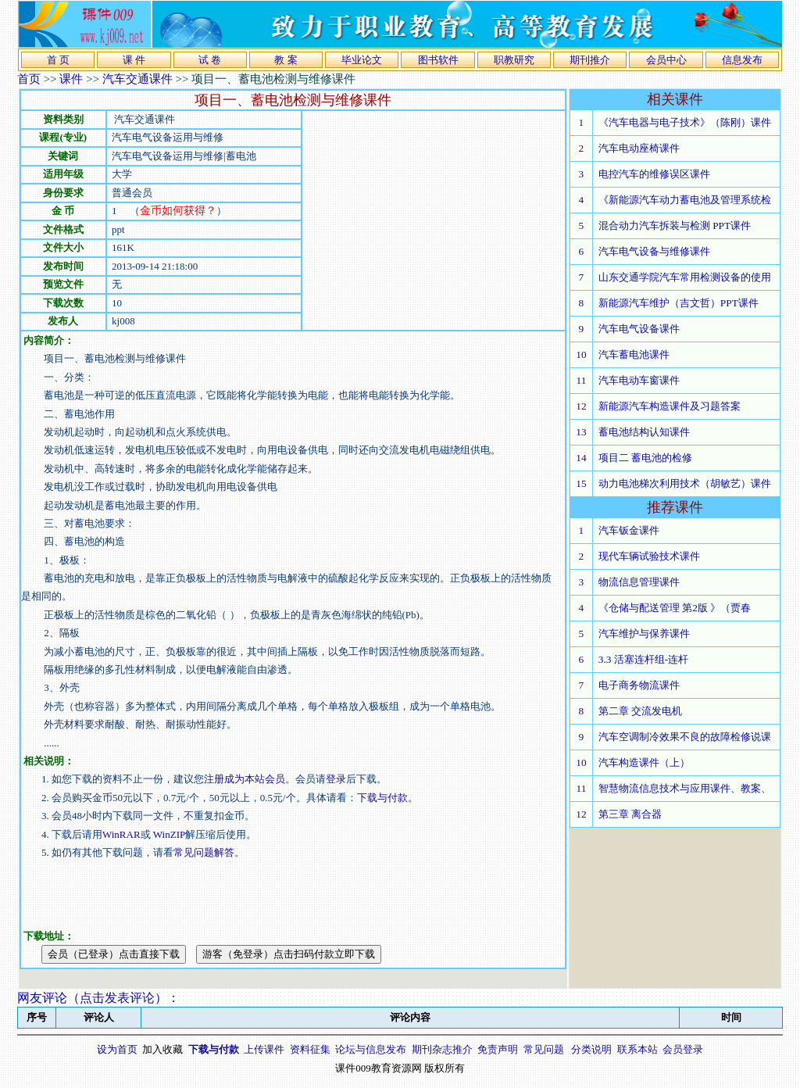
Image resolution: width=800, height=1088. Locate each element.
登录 (336, 779)
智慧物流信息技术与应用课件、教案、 (684, 788)
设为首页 (117, 1049)
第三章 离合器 (630, 814)
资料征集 (310, 1049)
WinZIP (168, 834)
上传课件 (264, 1049)
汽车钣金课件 (628, 530)
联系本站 (637, 1049)
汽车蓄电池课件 (634, 354)
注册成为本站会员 (244, 779)
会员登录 (682, 1049)
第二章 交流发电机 (640, 711)
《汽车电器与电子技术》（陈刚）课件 (684, 122)
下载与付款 (382, 797)
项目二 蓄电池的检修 (645, 457)
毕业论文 (361, 60)
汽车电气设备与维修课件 (654, 251)
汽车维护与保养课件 (644, 633)
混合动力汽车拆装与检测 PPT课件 (674, 225)
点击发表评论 (117, 997)
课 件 (134, 60)
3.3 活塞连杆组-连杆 (643, 659)
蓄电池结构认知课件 (644, 432)
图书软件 (438, 60)
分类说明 (591, 1049)
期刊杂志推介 (442, 1049)
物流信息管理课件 (639, 582)
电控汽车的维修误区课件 (654, 174)
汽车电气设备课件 (639, 329)
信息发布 (742, 60)
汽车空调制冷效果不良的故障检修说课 (684, 737)
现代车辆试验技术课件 (649, 556)
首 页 (58, 60)
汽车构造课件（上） (644, 762)
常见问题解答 (203, 852)
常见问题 (543, 1049)
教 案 (285, 60)
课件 (71, 79)
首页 (29, 79)
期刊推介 (590, 60)
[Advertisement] (433, 220)
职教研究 (514, 60)
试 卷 (209, 60)
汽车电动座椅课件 (639, 148)
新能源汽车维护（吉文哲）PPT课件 (678, 303)
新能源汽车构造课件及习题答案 (669, 406)
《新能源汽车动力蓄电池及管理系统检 (684, 200)
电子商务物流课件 (639, 685)
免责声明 (497, 1049)
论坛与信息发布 (370, 1049)
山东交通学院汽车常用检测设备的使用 (684, 277)
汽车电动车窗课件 (639, 380)
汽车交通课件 (137, 79)
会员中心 (666, 60)
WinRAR (121, 834)
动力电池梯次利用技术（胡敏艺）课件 (684, 483)
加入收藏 (162, 1049)
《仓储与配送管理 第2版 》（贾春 (674, 608)
